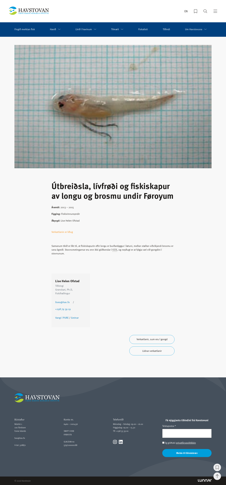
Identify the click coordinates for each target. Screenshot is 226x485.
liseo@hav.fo (62, 302)
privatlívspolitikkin (186, 443)
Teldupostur (169, 426)
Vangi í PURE (62, 318)
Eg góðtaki (179, 442)
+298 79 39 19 (63, 309)
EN (186, 11)
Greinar (75, 318)
